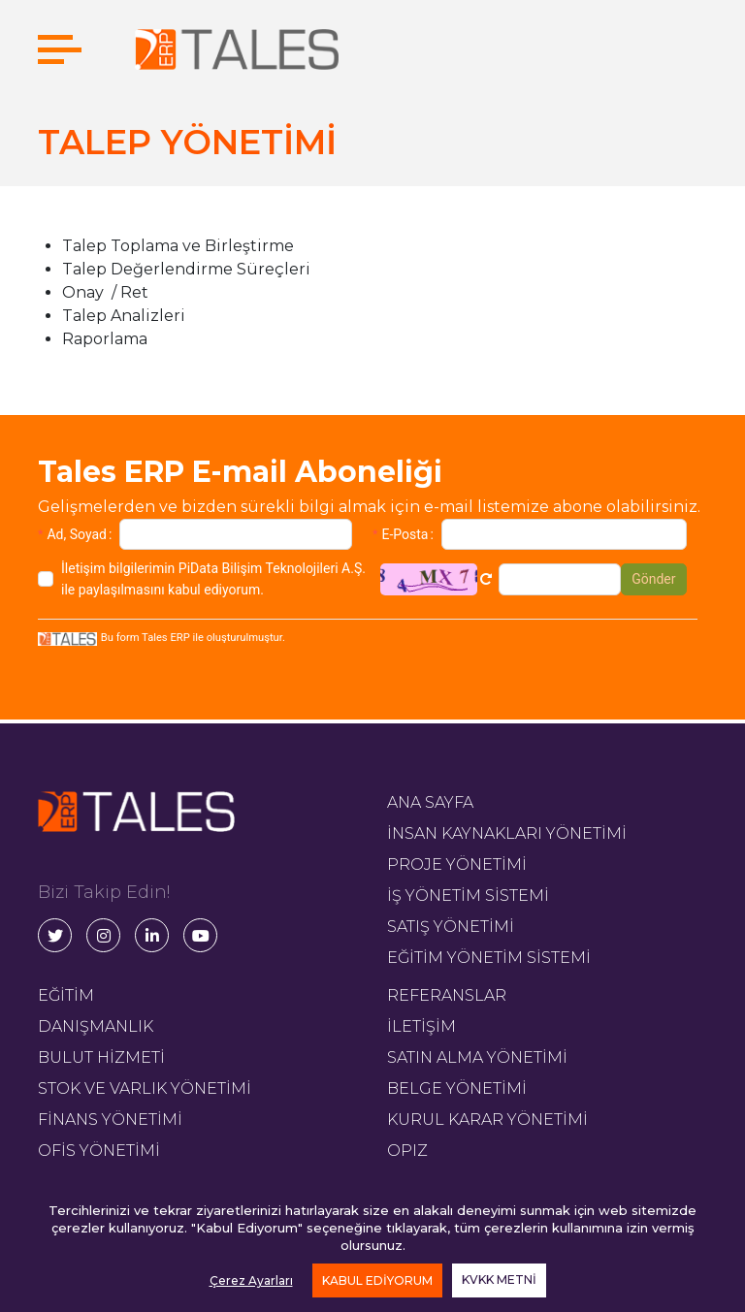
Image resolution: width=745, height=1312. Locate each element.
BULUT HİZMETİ (101, 1057)
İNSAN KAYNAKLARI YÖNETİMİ (507, 833)
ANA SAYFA (430, 802)
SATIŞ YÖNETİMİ (450, 926)
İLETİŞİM (421, 1026)
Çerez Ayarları (251, 1280)
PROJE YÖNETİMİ (457, 864)
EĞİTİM (66, 995)
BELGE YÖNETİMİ (457, 1088)
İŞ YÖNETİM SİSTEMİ (468, 895)
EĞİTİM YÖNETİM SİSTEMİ (489, 957)
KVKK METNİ (499, 1279)
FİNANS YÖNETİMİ (110, 1119)
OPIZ (407, 1150)
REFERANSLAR (446, 995)
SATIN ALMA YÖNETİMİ (477, 1057)
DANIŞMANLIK (95, 1026)
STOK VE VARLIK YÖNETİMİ (144, 1088)
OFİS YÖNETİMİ (99, 1150)
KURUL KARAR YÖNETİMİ (487, 1119)
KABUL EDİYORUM (377, 1280)
